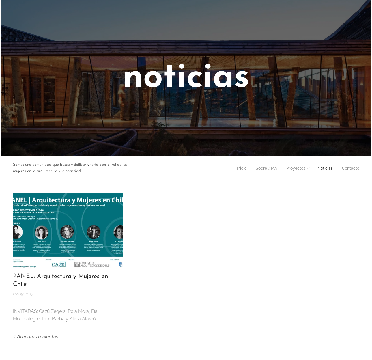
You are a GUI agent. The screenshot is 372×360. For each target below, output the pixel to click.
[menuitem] (231, 168)
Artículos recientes (37, 336)
